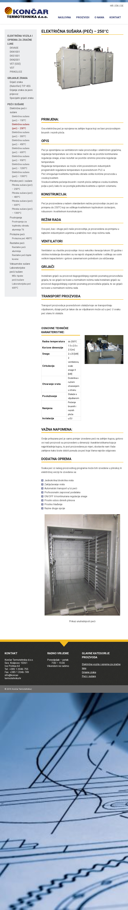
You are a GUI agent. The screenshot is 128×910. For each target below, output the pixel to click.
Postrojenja (16, 217)
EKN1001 (15, 51)
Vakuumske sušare (20, 263)
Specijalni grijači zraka (21, 98)
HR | (112, 5)
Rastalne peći (17, 243)
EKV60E (14, 47)
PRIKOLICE (16, 71)
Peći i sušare (15, 104)
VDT (12, 67)
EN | (117, 5)
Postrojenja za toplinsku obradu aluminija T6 (20, 225)
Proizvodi (82, 17)
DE (121, 5)
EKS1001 (15, 55)
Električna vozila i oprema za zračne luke (20, 39)
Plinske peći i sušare (21, 180)
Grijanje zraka (17, 78)
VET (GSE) (15, 63)
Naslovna (64, 17)
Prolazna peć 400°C (22, 238)
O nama (99, 17)
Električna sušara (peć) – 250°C (75, 31)
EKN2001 (15, 59)
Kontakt (115, 17)
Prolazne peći (17, 234)
